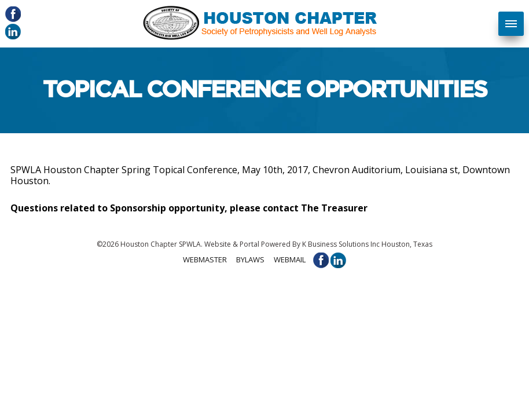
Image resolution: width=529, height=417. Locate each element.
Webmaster (205, 259)
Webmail (290, 259)
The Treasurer (334, 208)
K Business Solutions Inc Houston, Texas (367, 244)
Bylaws (250, 259)
